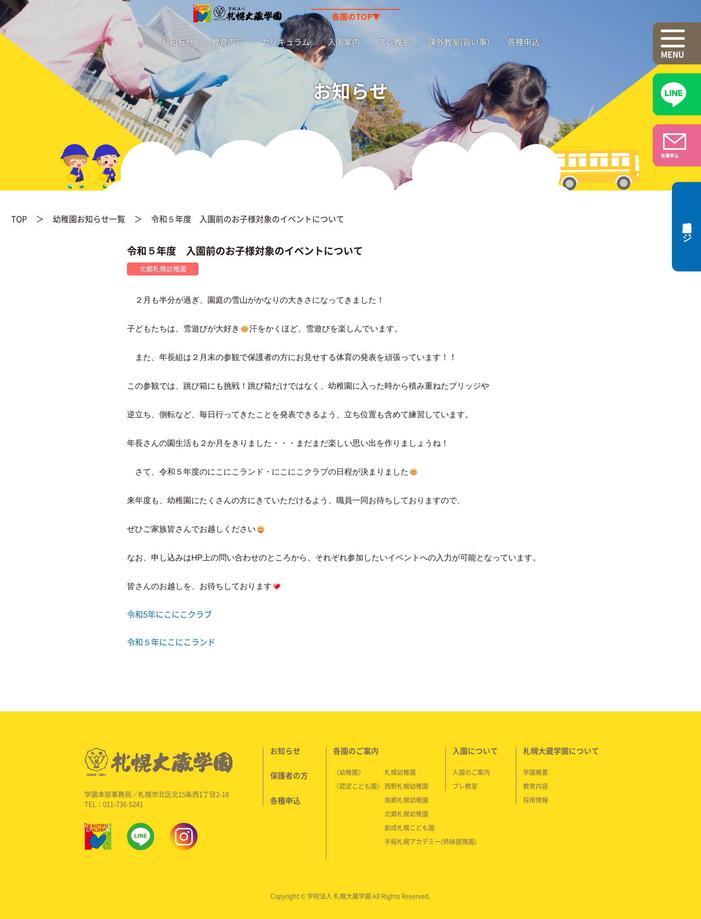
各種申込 (523, 42)
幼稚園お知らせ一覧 (89, 219)
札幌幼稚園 (400, 771)
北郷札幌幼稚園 (406, 813)
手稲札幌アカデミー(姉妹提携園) (430, 841)
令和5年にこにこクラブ (169, 614)
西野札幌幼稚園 (406, 785)
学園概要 (535, 771)
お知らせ (177, 42)
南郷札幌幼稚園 (406, 799)
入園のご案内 (471, 771)
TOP (19, 219)
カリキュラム (286, 42)
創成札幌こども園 (409, 827)
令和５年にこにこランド (171, 642)
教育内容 (227, 42)
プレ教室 (394, 42)
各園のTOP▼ (356, 16)
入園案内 (344, 42)
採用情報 (535, 799)
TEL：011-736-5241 (113, 804)
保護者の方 (289, 775)
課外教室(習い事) (459, 42)
